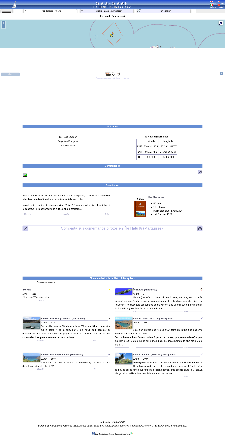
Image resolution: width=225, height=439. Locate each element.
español (221, 6)
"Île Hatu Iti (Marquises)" (112, 228)
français (221, 2)
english (213, 2)
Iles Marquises (68, 145)
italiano (213, 6)
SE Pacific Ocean (68, 137)
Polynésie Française (68, 141)
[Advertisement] (112, 100)
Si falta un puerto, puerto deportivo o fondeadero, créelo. (122, 425)
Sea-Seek (112, 3)
